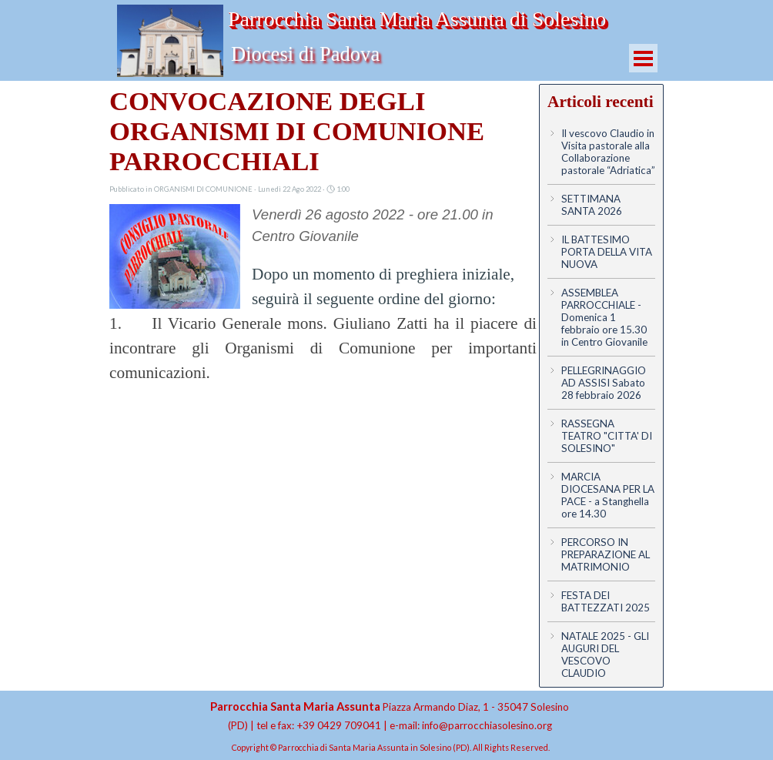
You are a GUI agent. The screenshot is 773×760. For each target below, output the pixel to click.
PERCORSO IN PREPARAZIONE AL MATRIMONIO (605, 554)
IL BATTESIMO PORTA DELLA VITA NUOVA (606, 251)
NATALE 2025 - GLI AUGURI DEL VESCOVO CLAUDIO (605, 654)
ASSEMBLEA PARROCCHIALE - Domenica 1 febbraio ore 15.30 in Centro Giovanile (604, 317)
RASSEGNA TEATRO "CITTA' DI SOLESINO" (606, 435)
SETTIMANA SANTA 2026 (591, 205)
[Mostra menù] (643, 58)
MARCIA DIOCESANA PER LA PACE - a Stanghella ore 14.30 (607, 495)
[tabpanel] (389, 715)
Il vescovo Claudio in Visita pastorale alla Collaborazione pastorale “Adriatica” (608, 151)
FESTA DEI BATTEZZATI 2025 (605, 601)
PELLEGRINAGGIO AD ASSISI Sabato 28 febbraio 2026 (603, 382)
